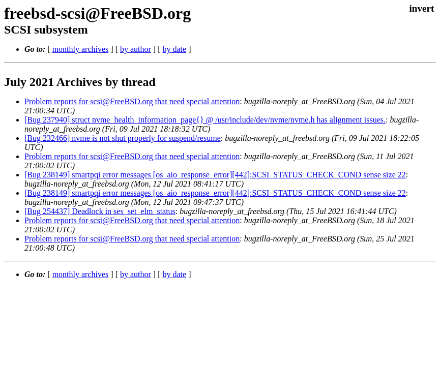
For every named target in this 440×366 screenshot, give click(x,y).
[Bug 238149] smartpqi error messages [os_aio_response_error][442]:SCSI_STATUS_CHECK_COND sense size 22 (215, 174)
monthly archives (80, 49)
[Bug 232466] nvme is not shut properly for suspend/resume (122, 138)
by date (174, 49)
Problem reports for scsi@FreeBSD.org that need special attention (132, 101)
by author (135, 49)
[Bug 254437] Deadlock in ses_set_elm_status (99, 211)
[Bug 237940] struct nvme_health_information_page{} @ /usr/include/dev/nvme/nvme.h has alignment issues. (205, 119)
